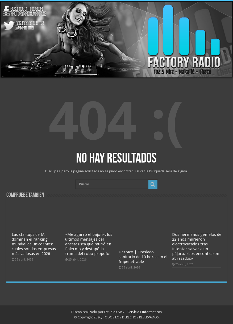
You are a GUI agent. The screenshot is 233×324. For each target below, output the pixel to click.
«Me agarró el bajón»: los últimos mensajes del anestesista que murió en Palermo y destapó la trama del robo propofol (88, 244)
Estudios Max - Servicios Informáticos (133, 312)
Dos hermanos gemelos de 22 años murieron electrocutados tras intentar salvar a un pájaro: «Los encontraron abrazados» (196, 246)
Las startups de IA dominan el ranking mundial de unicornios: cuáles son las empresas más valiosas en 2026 (34, 244)
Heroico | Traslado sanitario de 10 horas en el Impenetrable (143, 257)
